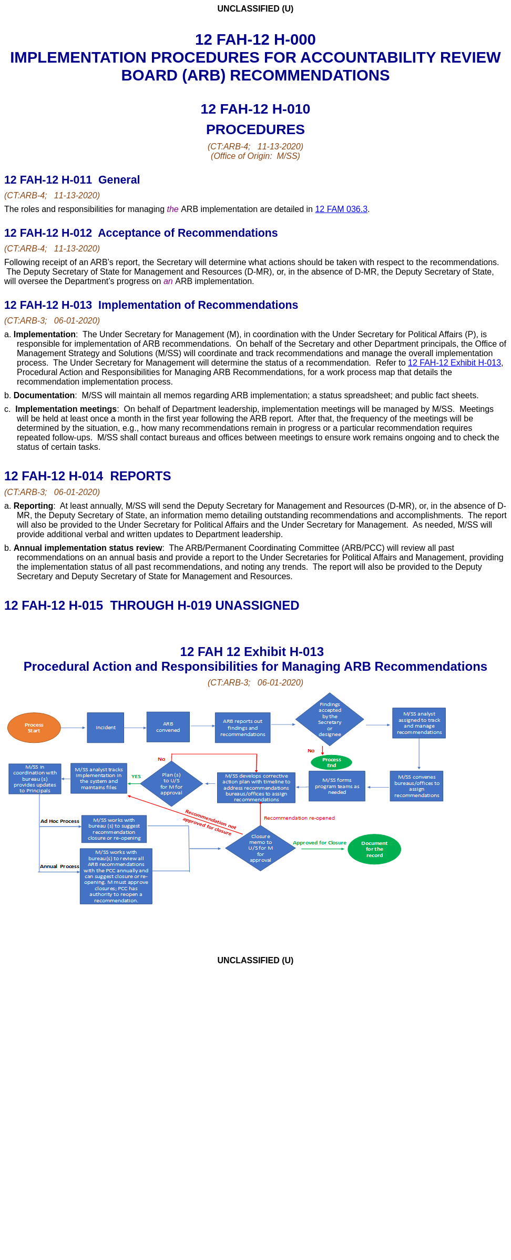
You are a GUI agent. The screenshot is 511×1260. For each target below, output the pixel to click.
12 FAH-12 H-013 (49, 305)
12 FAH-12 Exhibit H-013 (454, 362)
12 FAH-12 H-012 (49, 233)
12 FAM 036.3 (341, 209)
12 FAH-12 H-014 (55, 476)
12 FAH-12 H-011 (49, 180)
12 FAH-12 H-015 (55, 605)
